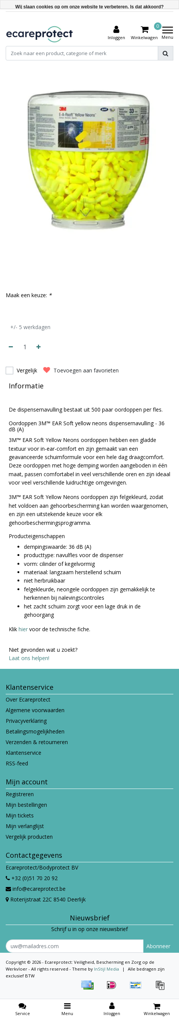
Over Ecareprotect (28, 699)
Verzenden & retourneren (37, 742)
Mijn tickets (20, 815)
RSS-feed (17, 763)
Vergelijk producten (29, 836)
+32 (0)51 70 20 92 (32, 878)
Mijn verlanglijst (25, 826)
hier (23, 629)
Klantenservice (23, 752)
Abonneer (158, 946)
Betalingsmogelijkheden (35, 731)
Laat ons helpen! (29, 658)
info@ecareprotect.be (36, 888)
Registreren (20, 794)
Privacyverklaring (26, 720)
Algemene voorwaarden (35, 710)
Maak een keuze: (29, 295)
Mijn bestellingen (26, 804)
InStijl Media (106, 969)
